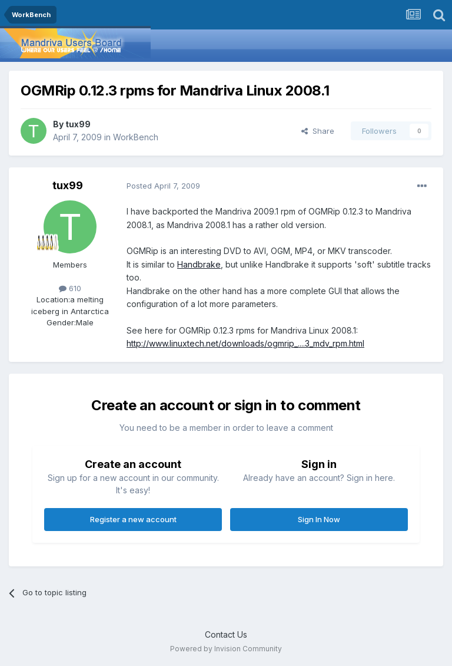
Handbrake (199, 264)
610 (70, 288)
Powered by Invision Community (226, 648)
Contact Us (226, 634)
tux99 (78, 124)
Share (317, 131)
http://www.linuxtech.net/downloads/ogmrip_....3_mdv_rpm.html (245, 343)
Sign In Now (319, 519)
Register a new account (133, 519)
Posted (163, 185)
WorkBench (135, 137)
